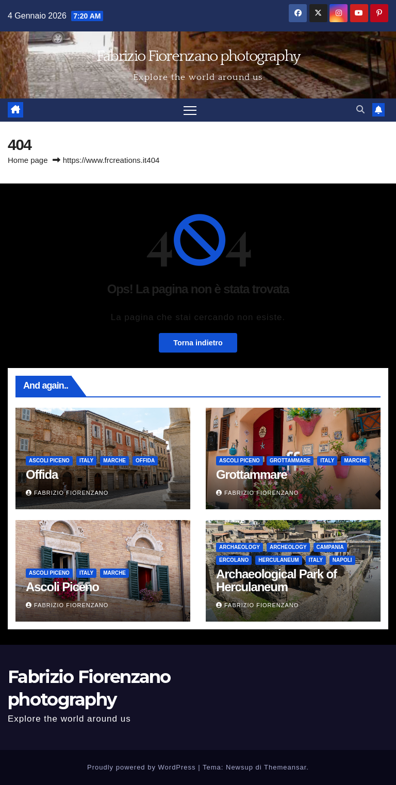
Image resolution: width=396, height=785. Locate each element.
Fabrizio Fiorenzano (67, 493)
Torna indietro (198, 343)
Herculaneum (278, 560)
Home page (28, 160)
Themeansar (285, 767)
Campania (330, 547)
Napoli (342, 560)
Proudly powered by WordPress (142, 767)
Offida (145, 460)
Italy (86, 460)
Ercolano (234, 560)
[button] (360, 109)
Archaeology (239, 547)
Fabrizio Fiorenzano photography (198, 56)
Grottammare (290, 460)
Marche (114, 460)
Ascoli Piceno (49, 460)
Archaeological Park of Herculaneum (276, 580)
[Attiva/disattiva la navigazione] (190, 110)
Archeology (288, 547)
